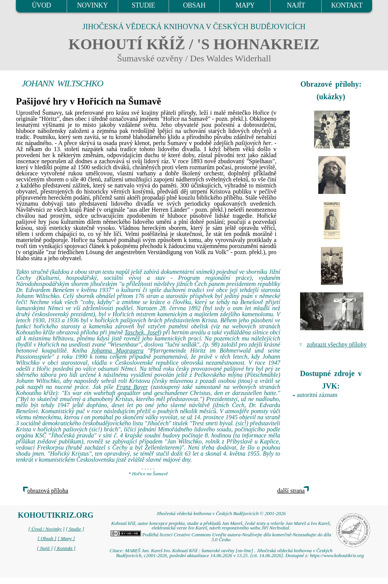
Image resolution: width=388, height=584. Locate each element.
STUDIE (143, 5)
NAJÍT (296, 5)
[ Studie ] (75, 529)
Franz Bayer (132, 387)
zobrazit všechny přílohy (337, 344)
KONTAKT (347, 5)
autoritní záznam (317, 395)
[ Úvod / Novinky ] (46, 529)
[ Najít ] (45, 548)
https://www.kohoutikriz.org (337, 555)
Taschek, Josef (142, 332)
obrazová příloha (47, 490)
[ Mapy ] (66, 538)
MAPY (245, 5)
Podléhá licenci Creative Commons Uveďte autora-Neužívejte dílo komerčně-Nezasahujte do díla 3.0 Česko (221, 537)
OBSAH (194, 5)
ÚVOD (41, 5)
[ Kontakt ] (64, 548)
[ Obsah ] (47, 538)
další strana (291, 490)
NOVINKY (92, 5)
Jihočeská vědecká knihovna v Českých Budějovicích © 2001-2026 (221, 513)
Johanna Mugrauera (117, 350)
